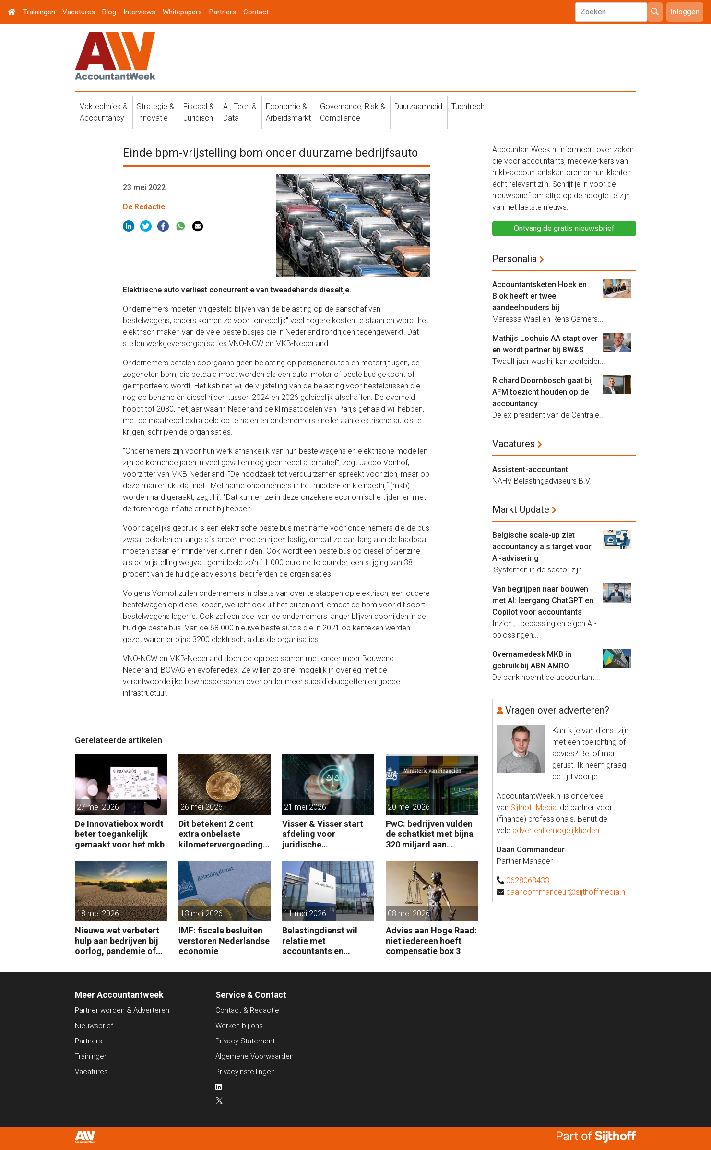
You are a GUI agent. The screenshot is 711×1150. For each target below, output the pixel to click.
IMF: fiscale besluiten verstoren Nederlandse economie (224, 940)
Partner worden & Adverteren (122, 1010)
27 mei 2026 (98, 806)
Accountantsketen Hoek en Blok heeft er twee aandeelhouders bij (539, 296)
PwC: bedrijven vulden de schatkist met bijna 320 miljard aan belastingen (430, 834)
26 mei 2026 (201, 806)
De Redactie (144, 206)
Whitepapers (182, 12)
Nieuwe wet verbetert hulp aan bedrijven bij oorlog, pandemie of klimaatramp (117, 940)
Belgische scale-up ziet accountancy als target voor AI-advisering (542, 547)
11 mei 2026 (305, 913)
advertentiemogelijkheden (555, 830)
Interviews (139, 12)
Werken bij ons (239, 1025)
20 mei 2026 (409, 806)
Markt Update (520, 509)
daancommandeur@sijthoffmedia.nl (566, 891)
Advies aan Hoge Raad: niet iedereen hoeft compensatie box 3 (431, 940)
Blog (109, 12)
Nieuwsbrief (94, 1025)
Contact (256, 12)
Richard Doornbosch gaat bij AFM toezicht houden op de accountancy (542, 392)
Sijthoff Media (533, 807)
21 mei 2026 (305, 806)
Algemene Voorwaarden (254, 1056)
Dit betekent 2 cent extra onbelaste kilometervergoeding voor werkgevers (220, 834)
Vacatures (78, 12)
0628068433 (527, 880)
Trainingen (39, 12)
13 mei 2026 (201, 913)
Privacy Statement (245, 1041)
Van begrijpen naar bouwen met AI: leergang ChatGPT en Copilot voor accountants (542, 600)
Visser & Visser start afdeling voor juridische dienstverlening (322, 834)
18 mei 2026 (98, 913)
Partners (222, 12)
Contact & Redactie (247, 1010)
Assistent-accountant (530, 469)
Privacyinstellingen (245, 1071)
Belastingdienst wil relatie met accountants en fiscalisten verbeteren (325, 940)
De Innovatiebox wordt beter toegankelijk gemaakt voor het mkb (120, 834)
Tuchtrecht (469, 106)
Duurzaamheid (418, 106)
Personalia (514, 259)
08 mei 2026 (409, 913)
